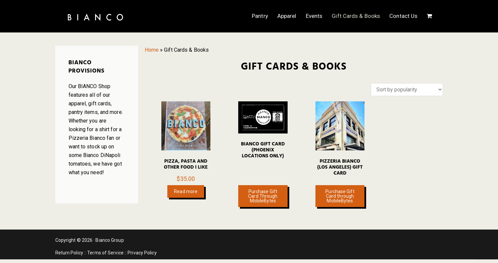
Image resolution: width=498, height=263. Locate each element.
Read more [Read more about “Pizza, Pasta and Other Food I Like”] (185, 191)
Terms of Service (105, 252)
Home (152, 50)
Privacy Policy (142, 252)
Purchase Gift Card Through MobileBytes (262, 196)
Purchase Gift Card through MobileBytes (339, 196)
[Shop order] (407, 89)
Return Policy (69, 252)
